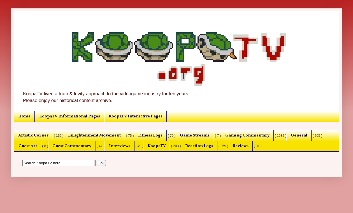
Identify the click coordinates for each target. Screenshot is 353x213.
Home (24, 116)
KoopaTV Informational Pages (69, 116)
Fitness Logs (150, 135)
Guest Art (27, 146)
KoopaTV (157, 146)
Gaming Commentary (247, 135)
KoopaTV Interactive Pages (135, 116)
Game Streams (195, 135)
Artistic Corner (33, 135)
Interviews (119, 146)
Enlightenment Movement (94, 135)
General (299, 135)
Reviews (241, 146)
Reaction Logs (199, 146)
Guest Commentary (71, 146)
